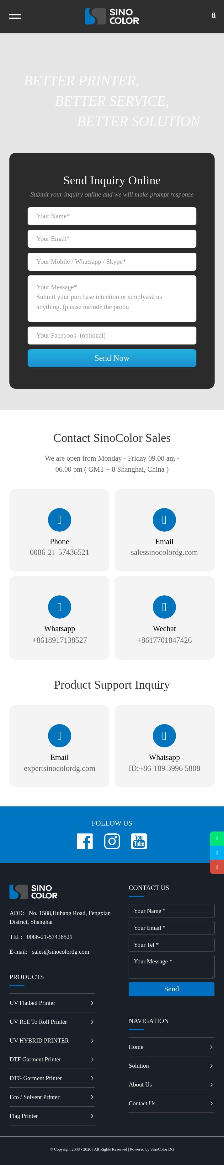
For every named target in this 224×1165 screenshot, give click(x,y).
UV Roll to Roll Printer (52, 1021)
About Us (171, 1084)
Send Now (112, 358)
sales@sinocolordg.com (60, 951)
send (171, 989)
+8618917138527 (59, 640)
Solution (171, 1065)
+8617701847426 (164, 640)
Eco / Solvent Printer (52, 1097)
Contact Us (171, 1103)
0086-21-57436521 (49, 937)
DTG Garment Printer (52, 1078)
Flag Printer (52, 1116)
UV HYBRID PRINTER (52, 1040)
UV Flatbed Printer (52, 1003)
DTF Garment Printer (52, 1059)
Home (171, 1046)
